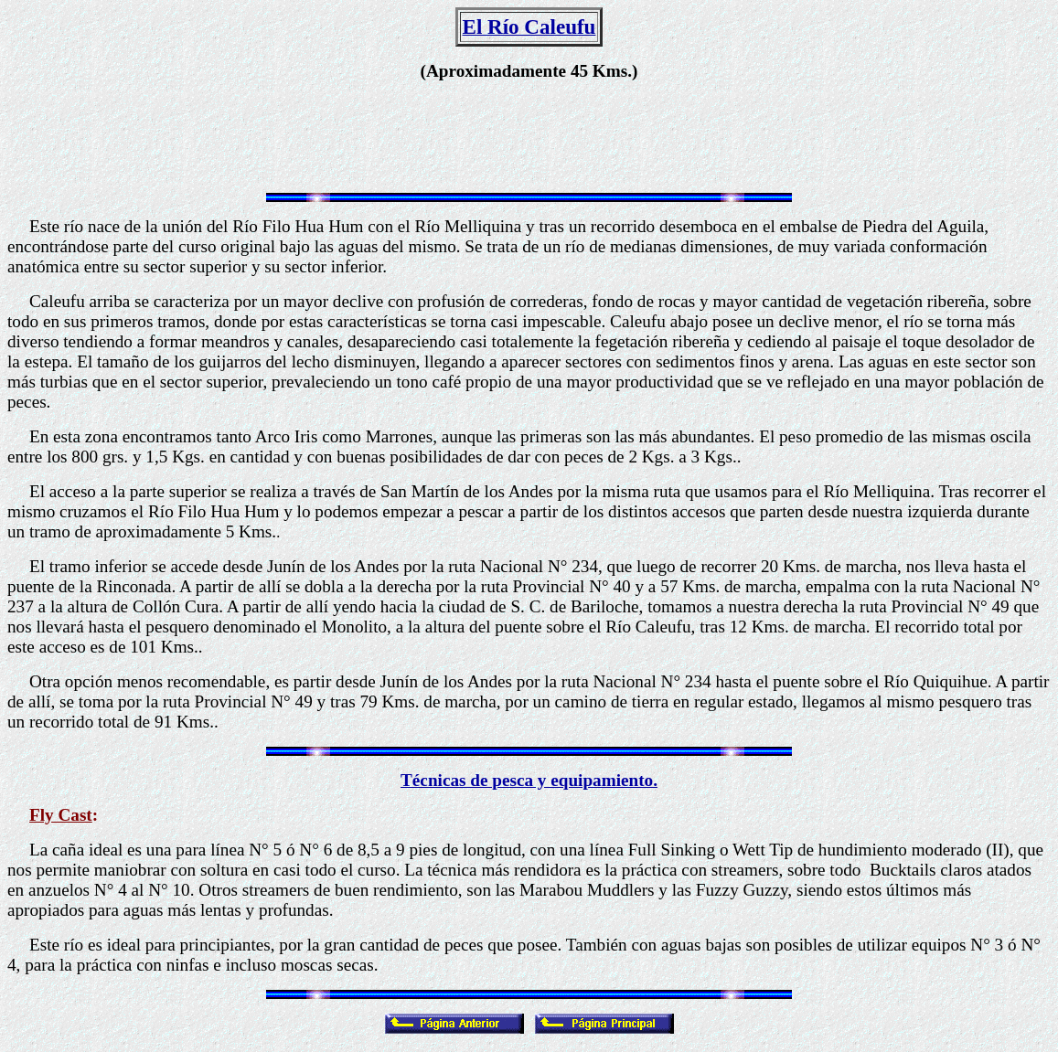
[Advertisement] (529, 137)
